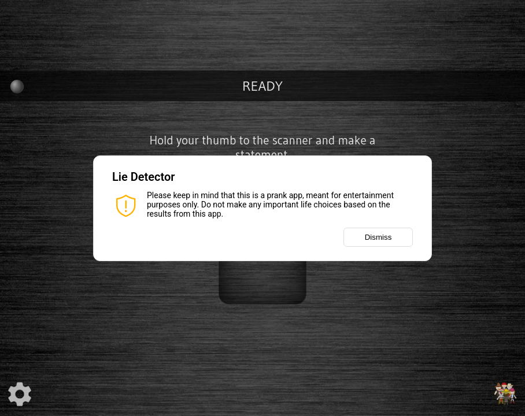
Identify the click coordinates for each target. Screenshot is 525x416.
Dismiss (378, 237)
